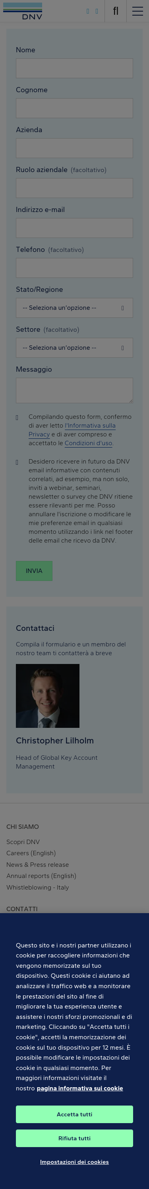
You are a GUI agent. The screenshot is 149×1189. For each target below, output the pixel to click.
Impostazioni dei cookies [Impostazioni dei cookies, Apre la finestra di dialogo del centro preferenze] (74, 1172)
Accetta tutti (75, 1124)
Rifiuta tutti (74, 1148)
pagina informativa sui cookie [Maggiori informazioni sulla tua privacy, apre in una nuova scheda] (80, 1098)
